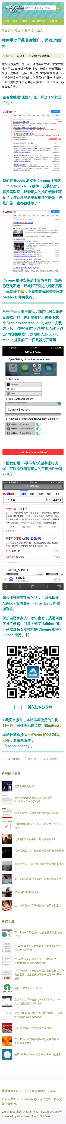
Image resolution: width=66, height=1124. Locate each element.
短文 (17, 30)
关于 (26, 1091)
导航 (15, 21)
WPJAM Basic (42, 1116)
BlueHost (52, 726)
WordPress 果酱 (12, 1111)
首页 (6, 21)
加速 (25, 21)
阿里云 (7, 726)
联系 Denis (38, 1091)
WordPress (38, 21)
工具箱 (51, 1091)
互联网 (53, 21)
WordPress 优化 (37, 735)
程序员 (29, 30)
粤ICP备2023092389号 (47, 1111)
